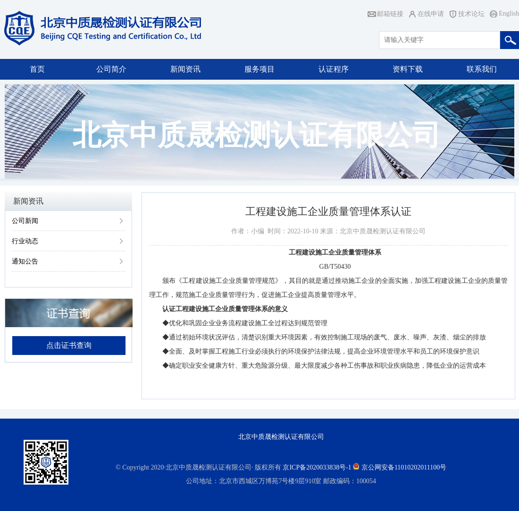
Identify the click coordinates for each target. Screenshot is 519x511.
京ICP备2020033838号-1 (317, 467)
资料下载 (408, 69)
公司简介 (111, 69)
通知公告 (25, 261)
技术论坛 (471, 13)
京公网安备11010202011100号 (403, 467)
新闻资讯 (185, 69)
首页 (37, 69)
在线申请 (431, 13)
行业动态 (25, 241)
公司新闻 (25, 220)
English (509, 13)
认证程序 (333, 69)
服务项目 (259, 69)
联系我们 (482, 69)
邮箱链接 (390, 13)
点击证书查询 (69, 345)
